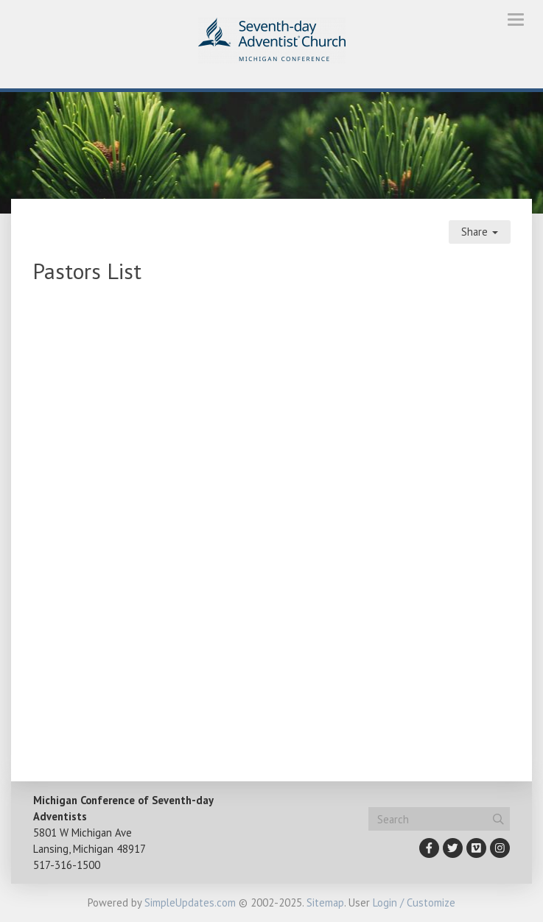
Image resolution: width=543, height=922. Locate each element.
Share (479, 232)
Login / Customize (414, 902)
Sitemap (325, 902)
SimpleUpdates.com (190, 902)
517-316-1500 (66, 865)
